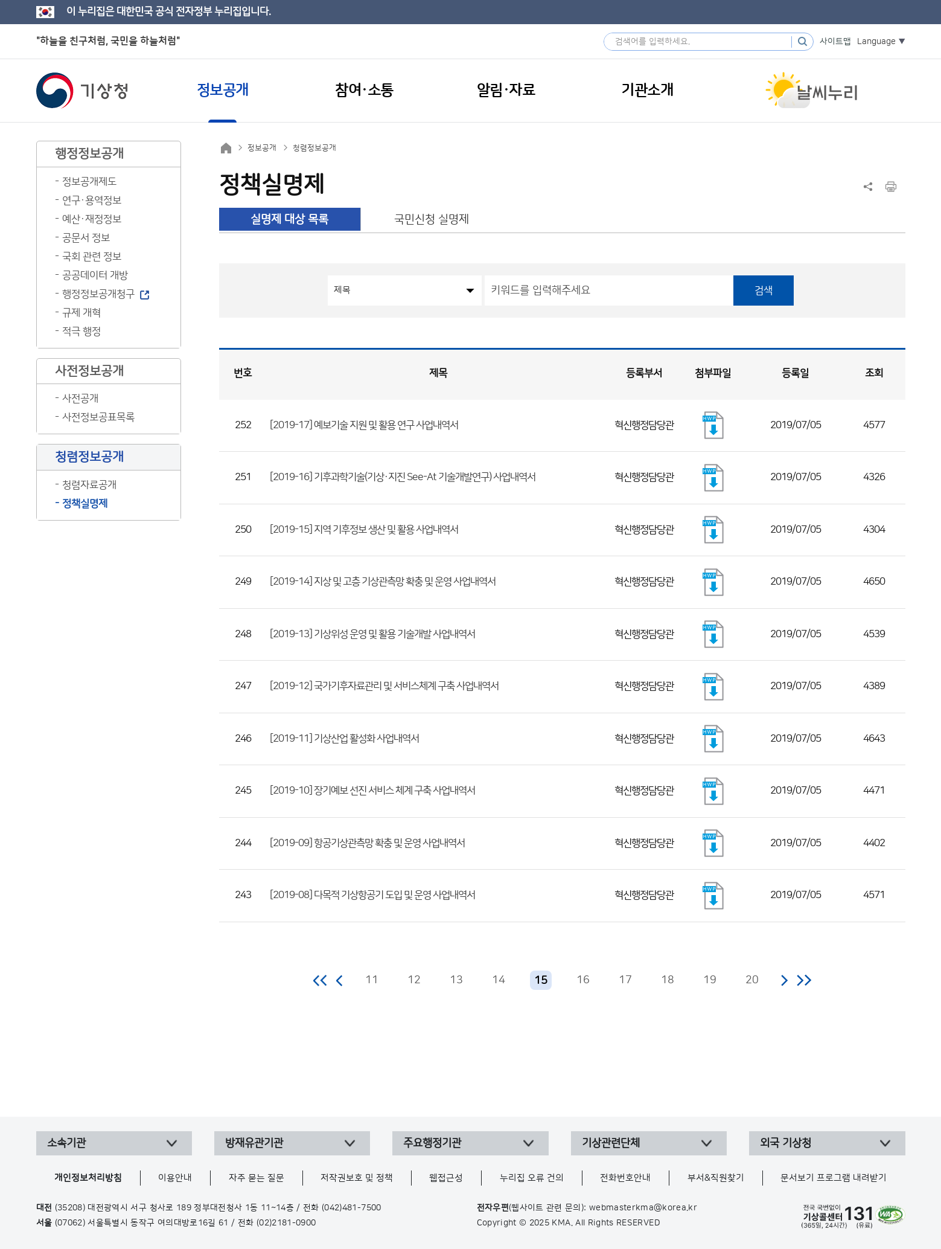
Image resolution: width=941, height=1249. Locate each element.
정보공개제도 (89, 181)
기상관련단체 (611, 1143)
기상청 (82, 90)
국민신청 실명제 (431, 219)
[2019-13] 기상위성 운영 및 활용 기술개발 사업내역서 (372, 634)
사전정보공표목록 (98, 417)
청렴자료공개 (89, 485)
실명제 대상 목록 (289, 219)
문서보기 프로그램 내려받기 (833, 1178)
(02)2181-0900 (286, 1223)
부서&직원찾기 (715, 1178)
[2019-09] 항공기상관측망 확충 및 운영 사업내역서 (367, 843)
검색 (763, 290)
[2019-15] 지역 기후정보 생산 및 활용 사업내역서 (364, 529)
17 (625, 980)
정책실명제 (84, 503)
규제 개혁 (81, 312)
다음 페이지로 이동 (784, 980)
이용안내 (175, 1178)
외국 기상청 (785, 1143)
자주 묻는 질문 (256, 1178)
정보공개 (261, 148)
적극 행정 (81, 331)
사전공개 (80, 398)
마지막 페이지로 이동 (803, 980)
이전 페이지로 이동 (339, 980)
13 (456, 980)
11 (371, 980)
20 (752, 980)
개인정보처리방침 (88, 1178)
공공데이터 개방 (95, 275)
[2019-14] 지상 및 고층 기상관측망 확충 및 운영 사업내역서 (383, 581)
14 (498, 980)
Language (876, 42)
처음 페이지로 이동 (320, 980)
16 (583, 980)
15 (540, 981)
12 (414, 980)
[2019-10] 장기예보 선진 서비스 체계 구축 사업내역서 (372, 790)
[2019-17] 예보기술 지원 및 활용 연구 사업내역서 (364, 425)
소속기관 (66, 1143)
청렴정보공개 (314, 148)
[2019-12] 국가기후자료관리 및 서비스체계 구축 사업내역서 (384, 686)
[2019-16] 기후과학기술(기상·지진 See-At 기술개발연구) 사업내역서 (402, 477)
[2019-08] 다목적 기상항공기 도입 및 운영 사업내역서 (372, 895)
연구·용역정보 (91, 200)
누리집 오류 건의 (532, 1178)
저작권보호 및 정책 (357, 1178)
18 (667, 980)
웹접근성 (446, 1178)
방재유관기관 (254, 1143)
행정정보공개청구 (98, 294)
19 (709, 980)
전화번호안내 (625, 1178)
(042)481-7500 (351, 1208)
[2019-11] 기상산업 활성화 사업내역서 (344, 738)
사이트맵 (835, 42)
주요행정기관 (432, 1143)
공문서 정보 (86, 238)
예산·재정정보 (91, 219)
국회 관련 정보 (91, 256)
